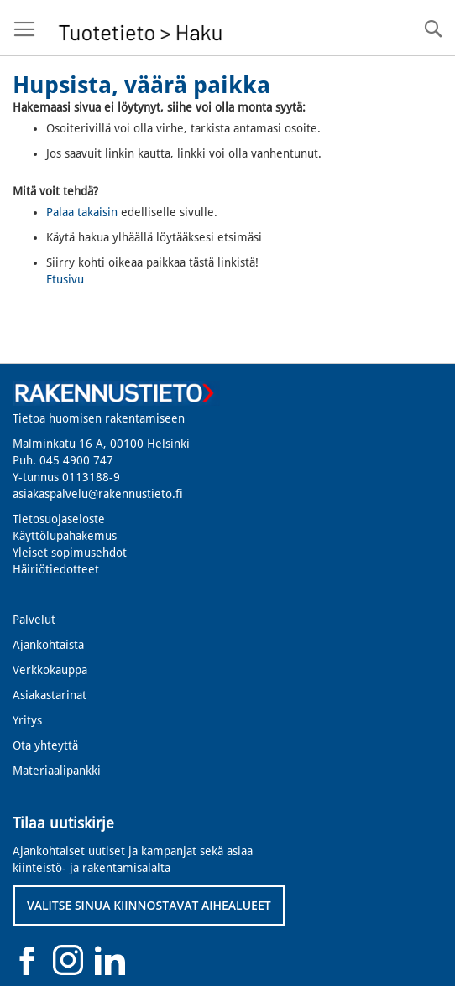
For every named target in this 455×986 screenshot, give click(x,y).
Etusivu (65, 279)
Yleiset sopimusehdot (70, 552)
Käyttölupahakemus (65, 535)
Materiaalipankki (57, 770)
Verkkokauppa (50, 670)
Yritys (27, 720)
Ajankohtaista (48, 644)
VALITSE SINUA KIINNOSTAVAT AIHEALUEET (149, 905)
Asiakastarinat (49, 695)
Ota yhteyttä (45, 745)
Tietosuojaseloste (59, 519)
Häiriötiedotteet (56, 569)
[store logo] (140, 28)
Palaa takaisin (82, 212)
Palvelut (34, 619)
